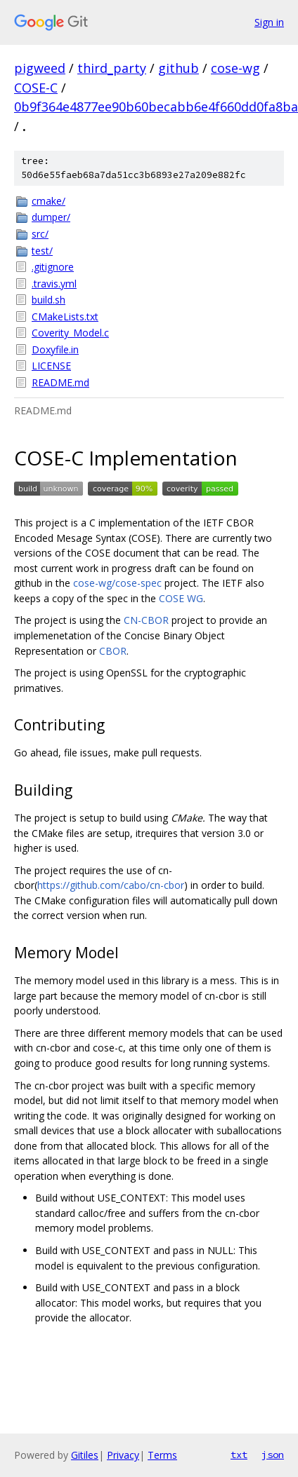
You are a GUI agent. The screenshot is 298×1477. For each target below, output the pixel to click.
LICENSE (51, 365)
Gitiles (84, 1455)
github (178, 68)
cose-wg (235, 68)
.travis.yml (54, 283)
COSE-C (36, 87)
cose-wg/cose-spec (117, 583)
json (272, 1454)
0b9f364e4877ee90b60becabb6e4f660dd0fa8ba (156, 106)
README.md (60, 382)
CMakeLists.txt (65, 316)
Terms (162, 1455)
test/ (42, 250)
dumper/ (51, 217)
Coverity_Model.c (70, 332)
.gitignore (53, 266)
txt (239, 1454)
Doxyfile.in (55, 349)
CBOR (113, 651)
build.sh (48, 299)
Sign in (269, 22)
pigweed (39, 68)
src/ (40, 233)
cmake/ (48, 200)
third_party (111, 68)
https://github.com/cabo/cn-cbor (110, 885)
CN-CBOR (146, 620)
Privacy (123, 1455)
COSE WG (181, 598)
